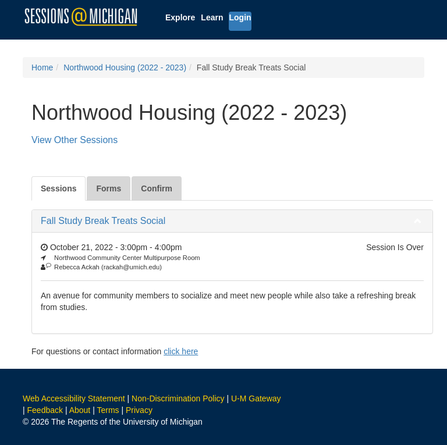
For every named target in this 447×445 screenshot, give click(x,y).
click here (181, 351)
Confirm (156, 188)
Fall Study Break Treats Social (103, 221)
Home (42, 67)
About (80, 410)
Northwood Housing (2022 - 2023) (124, 67)
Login (240, 17)
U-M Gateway (256, 398)
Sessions (58, 188)
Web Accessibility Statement (74, 398)
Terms (108, 410)
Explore (180, 17)
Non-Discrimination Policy (178, 398)
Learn (212, 17)
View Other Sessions (74, 140)
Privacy (139, 410)
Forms (108, 188)
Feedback (45, 410)
